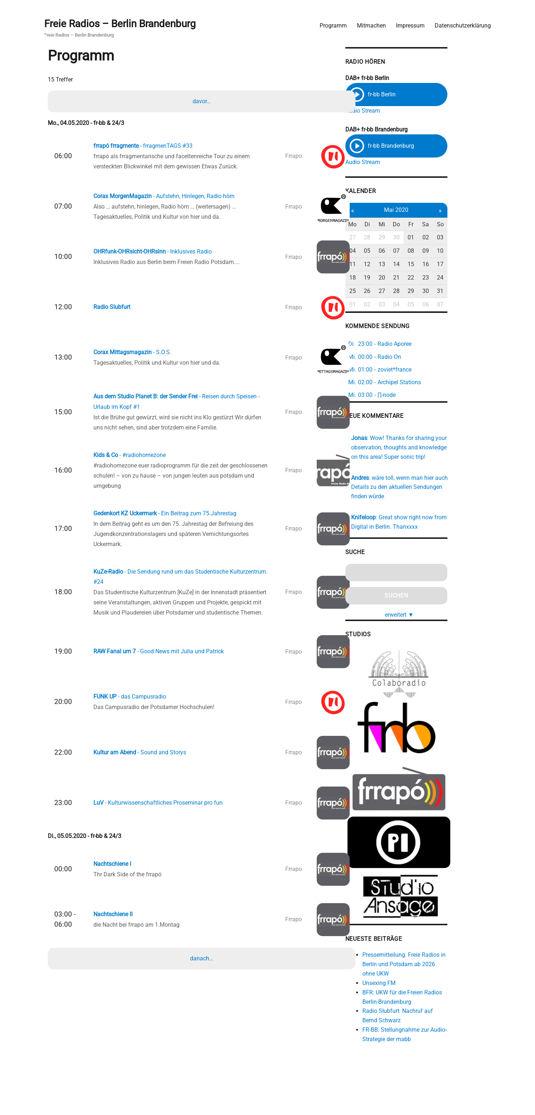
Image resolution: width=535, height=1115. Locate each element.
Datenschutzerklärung (461, 23)
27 (383, 235)
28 (399, 235)
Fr (445, 222)
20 (415, 275)
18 (383, 275)
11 (383, 262)
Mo (384, 222)
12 (399, 262)
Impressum (408, 23)
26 (399, 289)
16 (461, 262)
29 (415, 235)
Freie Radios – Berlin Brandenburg (122, 22)
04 (383, 249)
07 (430, 249)
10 (477, 249)
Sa (461, 222)
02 (461, 235)
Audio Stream (393, 109)
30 (430, 235)
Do (430, 222)
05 (399, 249)
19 (399, 275)
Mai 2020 (430, 208)
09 (461, 249)
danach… (202, 973)
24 (477, 275)
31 (477, 289)
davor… (202, 100)
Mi (415, 222)
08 (446, 249)
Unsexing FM (409, 993)
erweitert (433, 611)
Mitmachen (369, 23)
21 (430, 275)
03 (477, 235)
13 (415, 262)
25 (383, 289)
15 (446, 262)
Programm (331, 23)
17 (477, 262)
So (476, 222)
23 (461, 275)
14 (430, 262)
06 (415, 249)
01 (446, 235)
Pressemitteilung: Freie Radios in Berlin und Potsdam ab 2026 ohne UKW (436, 974)
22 (446, 275)
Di (399, 222)
